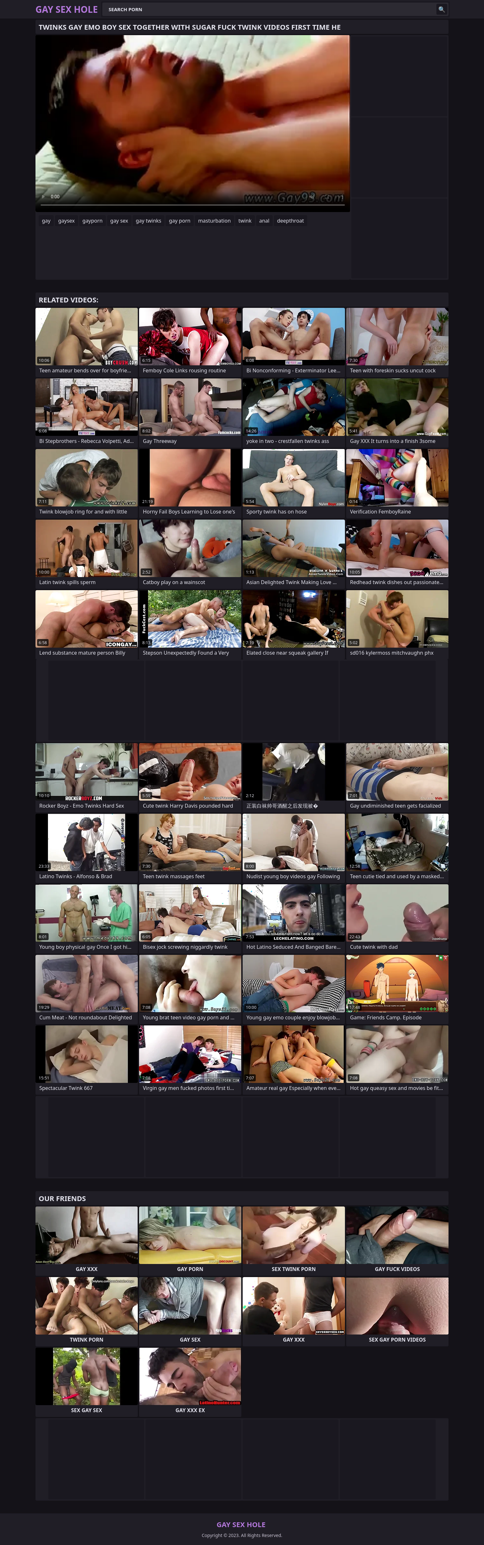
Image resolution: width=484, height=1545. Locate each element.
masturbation (214, 220)
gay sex (119, 220)
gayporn (92, 220)
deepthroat (290, 220)
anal (264, 220)
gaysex (66, 220)
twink (245, 220)
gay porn (179, 220)
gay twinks (148, 220)
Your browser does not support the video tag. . (192, 123)
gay (46, 220)
